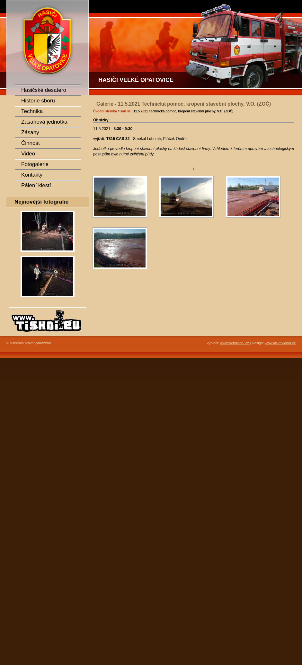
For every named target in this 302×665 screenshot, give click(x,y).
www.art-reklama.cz (280, 343)
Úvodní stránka (105, 111)
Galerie (125, 111)
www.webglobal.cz (234, 343)
